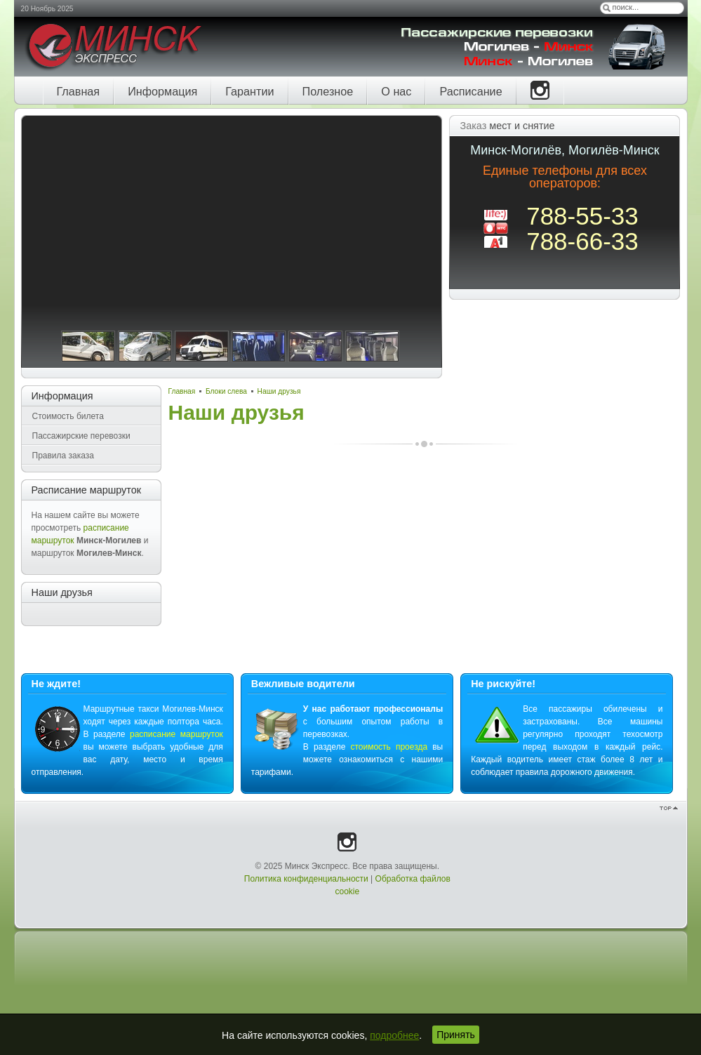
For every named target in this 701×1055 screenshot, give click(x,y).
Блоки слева (226, 391)
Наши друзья (279, 391)
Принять (455, 1034)
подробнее (394, 1035)
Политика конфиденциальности (306, 879)
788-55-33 (582, 216)
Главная (182, 391)
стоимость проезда (388, 747)
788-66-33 (582, 241)
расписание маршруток (176, 734)
